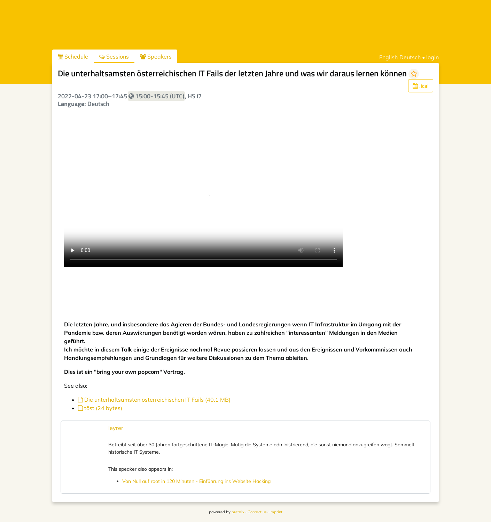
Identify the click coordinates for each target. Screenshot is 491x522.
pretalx (238, 511)
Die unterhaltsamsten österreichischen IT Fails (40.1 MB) (154, 399)
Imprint (276, 511)
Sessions (114, 56)
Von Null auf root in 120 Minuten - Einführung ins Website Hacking (196, 481)
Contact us (257, 511)
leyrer (115, 427)
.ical (421, 86)
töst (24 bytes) (100, 407)
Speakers (156, 56)
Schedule (73, 56)
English (388, 57)
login (432, 57)
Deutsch (410, 57)
